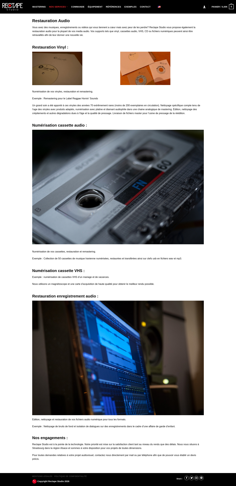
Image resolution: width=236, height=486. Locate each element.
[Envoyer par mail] (196, 478)
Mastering (39, 7)
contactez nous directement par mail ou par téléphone (123, 455)
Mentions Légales (42, 476)
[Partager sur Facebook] (186, 478)
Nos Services (58, 6)
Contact (145, 7)
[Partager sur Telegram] (201, 478)
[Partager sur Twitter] (191, 478)
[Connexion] (204, 6)
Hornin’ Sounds (90, 98)
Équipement (95, 7)
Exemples (130, 7)
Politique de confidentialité (70, 476)
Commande (78, 7)
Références (113, 7)
